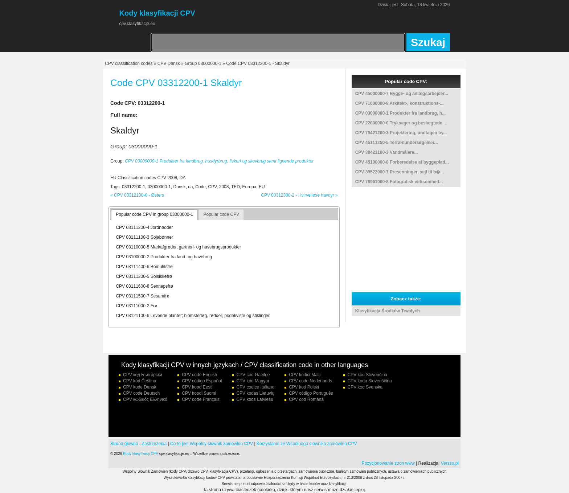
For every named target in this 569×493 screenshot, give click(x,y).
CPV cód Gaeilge (253, 374)
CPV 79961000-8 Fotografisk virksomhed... (399, 181)
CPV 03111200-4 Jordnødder (144, 227)
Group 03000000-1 (203, 63)
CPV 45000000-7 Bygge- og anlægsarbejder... (401, 93)
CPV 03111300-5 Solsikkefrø (144, 276)
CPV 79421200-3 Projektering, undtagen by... (401, 132)
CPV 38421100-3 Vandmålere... (386, 152)
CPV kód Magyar (252, 380)
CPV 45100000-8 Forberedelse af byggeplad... (402, 162)
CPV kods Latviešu (254, 399)
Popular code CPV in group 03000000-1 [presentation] (154, 214)
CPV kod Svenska (365, 387)
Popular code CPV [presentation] (221, 214)
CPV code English (199, 374)
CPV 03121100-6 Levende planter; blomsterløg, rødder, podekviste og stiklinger (193, 315)
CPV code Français (200, 399)
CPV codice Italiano (255, 387)
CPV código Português (311, 393)
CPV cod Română (306, 399)
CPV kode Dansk (139, 387)
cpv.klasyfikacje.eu (137, 23)
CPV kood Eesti (197, 387)
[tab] (154, 214)
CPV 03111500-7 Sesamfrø (142, 296)
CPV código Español (202, 380)
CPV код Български (142, 374)
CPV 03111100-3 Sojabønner (144, 237)
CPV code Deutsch (141, 393)
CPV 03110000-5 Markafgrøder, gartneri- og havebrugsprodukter (178, 247)
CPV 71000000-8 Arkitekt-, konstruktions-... (399, 103)
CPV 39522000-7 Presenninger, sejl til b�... (399, 171)
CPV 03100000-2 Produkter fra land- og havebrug (164, 256)
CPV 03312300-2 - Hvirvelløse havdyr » (299, 195)
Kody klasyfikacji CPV (140, 454)
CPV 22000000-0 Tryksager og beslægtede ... (401, 123)
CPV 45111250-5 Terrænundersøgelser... (396, 142)
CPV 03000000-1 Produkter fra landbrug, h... (400, 113)
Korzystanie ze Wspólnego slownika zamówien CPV (307, 443)
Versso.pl (450, 463)
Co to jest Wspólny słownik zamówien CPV (211, 443)
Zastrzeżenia (154, 443)
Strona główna (124, 443)
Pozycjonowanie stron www (388, 463)
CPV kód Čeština (139, 380)
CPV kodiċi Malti (304, 374)
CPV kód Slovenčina (367, 374)
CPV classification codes (128, 63)
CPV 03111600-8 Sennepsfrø (144, 286)
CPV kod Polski (304, 387)
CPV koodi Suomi (199, 393)
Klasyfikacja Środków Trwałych (387, 310)
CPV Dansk (168, 63)
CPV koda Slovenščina (370, 380)
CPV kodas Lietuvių (255, 393)
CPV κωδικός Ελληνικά (145, 399)
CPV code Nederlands (310, 380)
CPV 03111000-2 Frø (136, 305)
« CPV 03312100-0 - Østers (137, 195)
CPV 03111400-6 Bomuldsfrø (144, 266)
